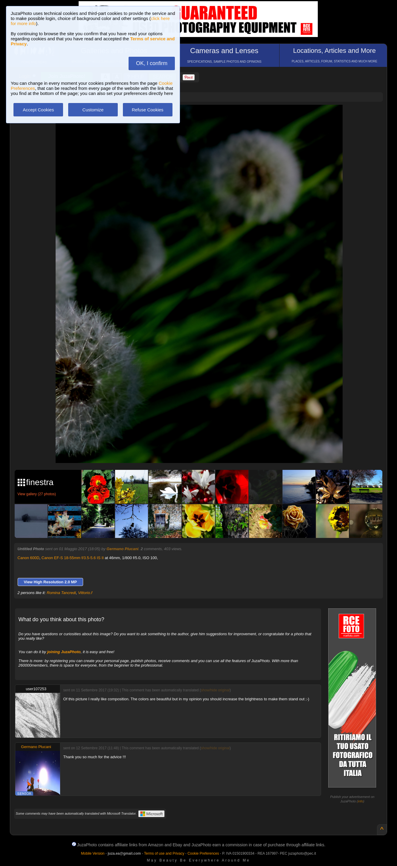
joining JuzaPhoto (64, 652)
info (360, 801)
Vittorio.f (85, 592)
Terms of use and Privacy (164, 853)
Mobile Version (93, 853)
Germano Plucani (122, 549)
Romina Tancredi (61, 592)
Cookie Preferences (203, 853)
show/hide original (215, 690)
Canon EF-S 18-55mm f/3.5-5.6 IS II (73, 558)
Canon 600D (28, 558)
